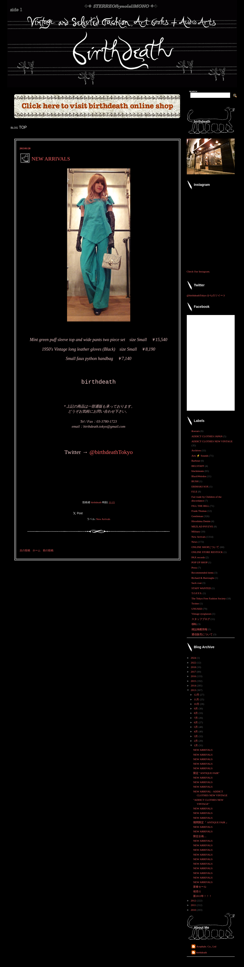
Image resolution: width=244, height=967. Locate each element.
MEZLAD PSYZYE (203, 526)
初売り (197, 891)
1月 (196, 745)
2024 (194, 657)
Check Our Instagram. (198, 271)
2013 (194, 690)
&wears (196, 431)
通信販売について (202, 634)
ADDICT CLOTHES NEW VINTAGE (212, 441)
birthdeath (201, 952)
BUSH (195, 481)
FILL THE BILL (201, 505)
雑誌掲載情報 (200, 629)
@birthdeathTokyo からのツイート (206, 295)
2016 (194, 676)
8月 (196, 713)
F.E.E (195, 491)
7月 (196, 717)
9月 (196, 708)
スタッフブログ (201, 619)
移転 (195, 624)
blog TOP (19, 127)
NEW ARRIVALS (203, 749)
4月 (196, 731)
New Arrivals (103, 519)
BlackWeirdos (199, 476)
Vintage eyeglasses (202, 613)
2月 (196, 740)
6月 (196, 722)
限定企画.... (199, 836)
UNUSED (197, 608)
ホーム (36, 550)
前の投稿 (48, 550)
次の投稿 (25, 550)
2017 (194, 671)
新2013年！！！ (202, 896)
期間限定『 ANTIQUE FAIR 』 (210, 822)
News (195, 541)
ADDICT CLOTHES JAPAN (207, 436)
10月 (197, 703)
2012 (194, 900)
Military (196, 531)
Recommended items (203, 572)
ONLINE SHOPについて (206, 547)
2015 (194, 681)
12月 (197, 694)
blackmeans (198, 471)
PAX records (199, 557)
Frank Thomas (199, 510)
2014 (194, 685)
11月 (197, 699)
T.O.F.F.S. (197, 593)
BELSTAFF (198, 465)
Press (195, 567)
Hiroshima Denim (201, 521)
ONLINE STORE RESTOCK (208, 552)
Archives (197, 450)
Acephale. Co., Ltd (206, 946)
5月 (196, 726)
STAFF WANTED (202, 588)
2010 (194, 909)
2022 (194, 662)
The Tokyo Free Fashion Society (209, 598)
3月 (196, 736)
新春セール (199, 886)
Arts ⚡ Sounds (200, 455)
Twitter (196, 603)
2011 (194, 905)
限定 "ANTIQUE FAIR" (206, 773)
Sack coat (197, 582)
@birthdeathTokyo (111, 452)
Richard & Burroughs (203, 577)
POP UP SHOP (200, 562)
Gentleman (198, 516)
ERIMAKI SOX (201, 486)
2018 (194, 667)
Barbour (196, 460)
